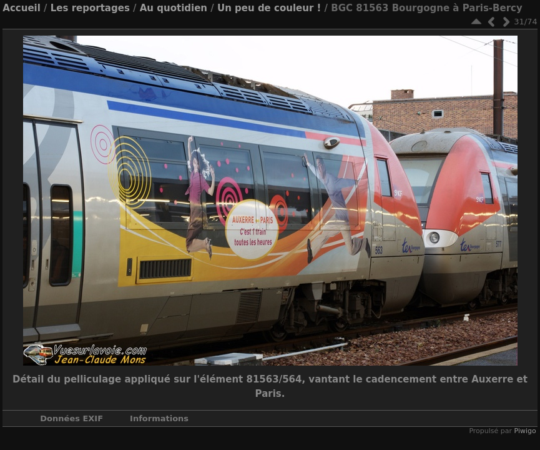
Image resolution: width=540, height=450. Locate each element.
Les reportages (90, 8)
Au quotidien (173, 8)
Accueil (21, 8)
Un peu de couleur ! (269, 8)
